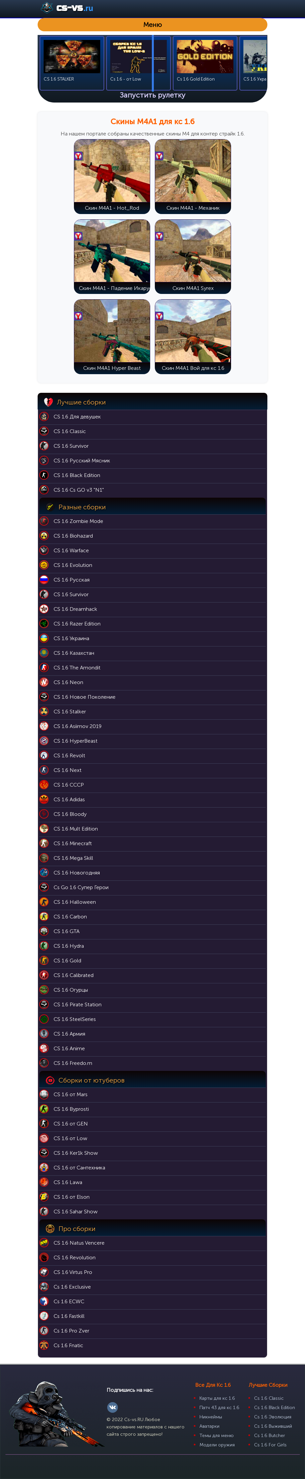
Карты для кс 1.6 (217, 1398)
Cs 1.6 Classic (269, 1398)
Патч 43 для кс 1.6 (219, 1407)
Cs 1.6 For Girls (270, 1445)
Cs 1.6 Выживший (273, 1426)
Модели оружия (217, 1445)
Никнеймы (210, 1417)
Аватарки (209, 1426)
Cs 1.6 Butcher (269, 1435)
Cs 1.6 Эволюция (272, 1417)
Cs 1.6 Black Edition (274, 1407)
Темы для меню (216, 1435)
